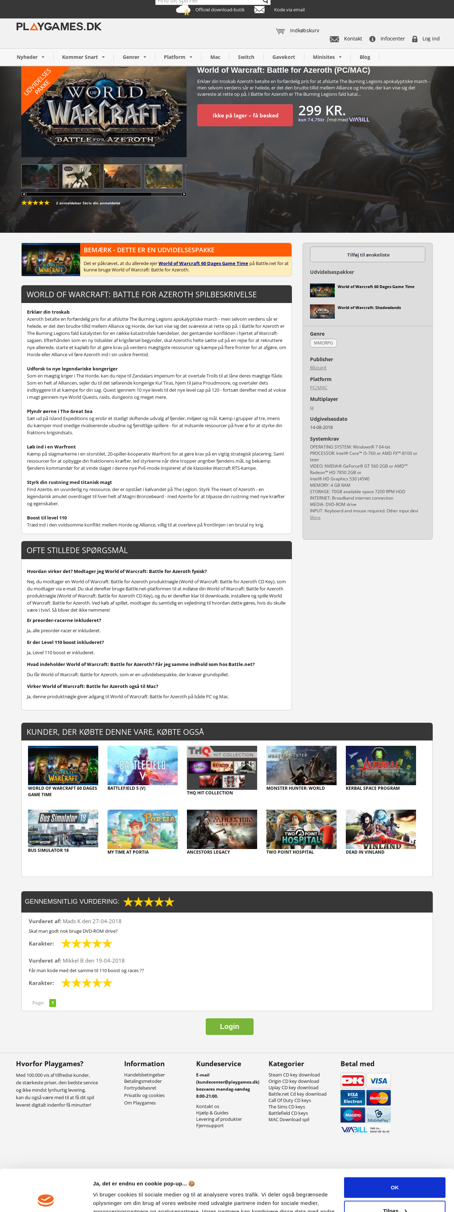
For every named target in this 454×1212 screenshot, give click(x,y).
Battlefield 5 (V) (126, 788)
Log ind (426, 38)
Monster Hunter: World (295, 788)
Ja (312, 407)
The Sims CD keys (286, 1106)
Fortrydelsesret (140, 1088)
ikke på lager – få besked (246, 115)
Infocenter (387, 38)
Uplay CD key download (293, 1087)
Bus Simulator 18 (48, 850)
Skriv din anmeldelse (101, 202)
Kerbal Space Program (373, 788)
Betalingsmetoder (143, 1081)
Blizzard (318, 367)
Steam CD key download (294, 1074)
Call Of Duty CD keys (289, 1100)
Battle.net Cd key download (297, 1094)
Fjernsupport (210, 1125)
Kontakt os (207, 1106)
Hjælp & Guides (212, 1112)
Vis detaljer (107, 1198)
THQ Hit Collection (210, 793)
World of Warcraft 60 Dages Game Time (62, 791)
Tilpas (395, 1169)
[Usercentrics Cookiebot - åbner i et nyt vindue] (46, 1198)
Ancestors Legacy (208, 852)
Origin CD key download (293, 1081)
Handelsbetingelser (144, 1074)
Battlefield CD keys (288, 1113)
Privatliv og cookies (144, 1095)
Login (229, 1026)
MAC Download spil (288, 1119)
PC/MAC (318, 387)
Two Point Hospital (290, 852)
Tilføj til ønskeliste (368, 255)
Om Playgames (140, 1103)
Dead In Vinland (365, 852)
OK (395, 1146)
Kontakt (346, 38)
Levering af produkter (219, 1119)
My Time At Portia (128, 852)
